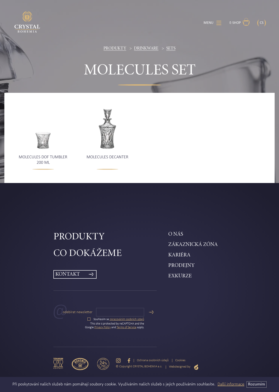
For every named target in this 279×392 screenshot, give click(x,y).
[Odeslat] (151, 312)
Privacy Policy (102, 327)
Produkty (115, 48)
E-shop (240, 22)
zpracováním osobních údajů (127, 319)
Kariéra (179, 255)
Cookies (180, 360)
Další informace (231, 384)
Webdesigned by (184, 367)
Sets (170, 48)
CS (262, 23)
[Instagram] (118, 360)
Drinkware (146, 48)
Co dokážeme (87, 254)
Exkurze (180, 276)
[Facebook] (129, 360)
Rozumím (256, 384)
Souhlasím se (115, 319)
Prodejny (181, 265)
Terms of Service (126, 327)
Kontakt (67, 274)
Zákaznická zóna (193, 244)
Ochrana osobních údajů (153, 360)
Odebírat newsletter (77, 312)
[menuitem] (110, 237)
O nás (175, 234)
